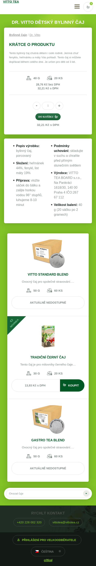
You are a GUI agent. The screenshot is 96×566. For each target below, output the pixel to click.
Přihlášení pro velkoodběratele (49, 540)
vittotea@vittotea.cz (65, 522)
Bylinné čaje (18, 35)
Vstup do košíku (88, 7)
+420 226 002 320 (29, 522)
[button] (59, 106)
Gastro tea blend (48, 440)
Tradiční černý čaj (47, 357)
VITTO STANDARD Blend (48, 274)
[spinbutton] (48, 106)
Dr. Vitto (34, 35)
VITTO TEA (14, 7)
